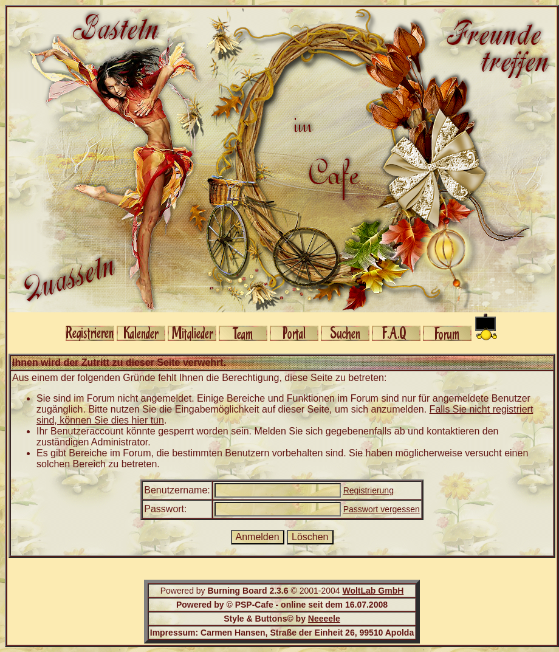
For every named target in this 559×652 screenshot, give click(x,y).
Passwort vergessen (381, 509)
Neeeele (324, 618)
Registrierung (368, 490)
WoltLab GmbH (372, 590)
